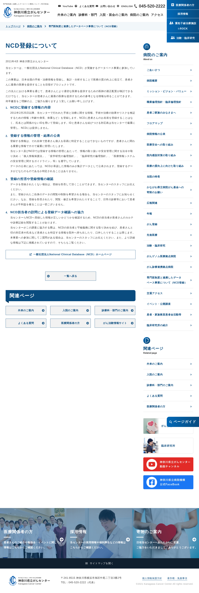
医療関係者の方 (185, 5)
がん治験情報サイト (115, 323)
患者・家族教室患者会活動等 (164, 314)
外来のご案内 (66, 14)
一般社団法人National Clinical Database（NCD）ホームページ (72, 254)
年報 (149, 213)
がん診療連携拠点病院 (160, 267)
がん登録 (152, 224)
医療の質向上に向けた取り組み (165, 166)
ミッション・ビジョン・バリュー (166, 91)
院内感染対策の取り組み (161, 155)
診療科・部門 (88, 14)
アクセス (157, 14)
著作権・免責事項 (177, 578)
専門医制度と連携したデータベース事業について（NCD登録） (167, 280)
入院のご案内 (71, 310)
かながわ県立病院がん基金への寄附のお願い (165, 190)
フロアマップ (155, 123)
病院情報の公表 (156, 134)
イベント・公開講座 (159, 304)
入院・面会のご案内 (114, 14)
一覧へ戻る (70, 276)
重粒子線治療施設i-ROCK (185, 26)
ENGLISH (127, 6)
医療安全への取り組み (160, 144)
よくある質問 (86, 6)
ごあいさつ (153, 70)
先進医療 (152, 235)
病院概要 (152, 80)
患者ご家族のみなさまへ (161, 112)
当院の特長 (153, 176)
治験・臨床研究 (185, 38)
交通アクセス (155, 293)
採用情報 (183, 14)
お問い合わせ (107, 6)
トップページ (13, 26)
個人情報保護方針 (152, 578)
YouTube (68, 6)
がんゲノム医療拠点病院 (161, 256)
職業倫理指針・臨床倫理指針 (164, 102)
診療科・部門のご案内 (115, 310)
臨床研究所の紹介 (157, 325)
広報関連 (152, 203)
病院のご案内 (139, 14)
